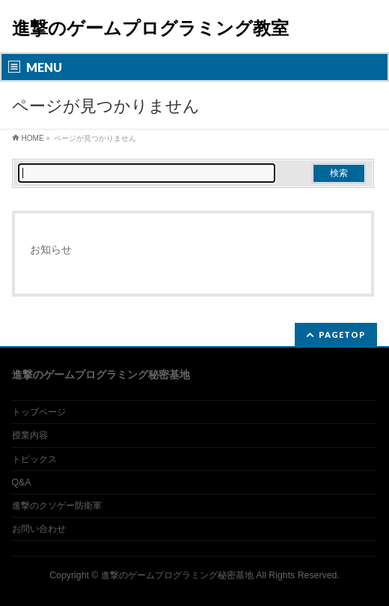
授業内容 (30, 435)
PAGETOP (342, 334)
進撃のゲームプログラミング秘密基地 (177, 575)
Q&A (21, 482)
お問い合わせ (39, 529)
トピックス (34, 459)
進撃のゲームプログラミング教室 (150, 28)
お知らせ (51, 249)
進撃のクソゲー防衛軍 (57, 505)
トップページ (39, 412)
